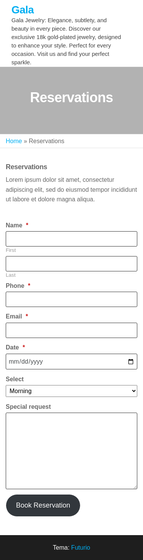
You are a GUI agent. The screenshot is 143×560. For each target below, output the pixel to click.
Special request (28, 406)
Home (14, 141)
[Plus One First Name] (71, 239)
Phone (18, 285)
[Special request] (71, 451)
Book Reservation (43, 505)
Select (15, 379)
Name (17, 225)
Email (17, 316)
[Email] (71, 330)
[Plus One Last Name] (71, 263)
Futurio (80, 547)
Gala (22, 10)
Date (15, 347)
